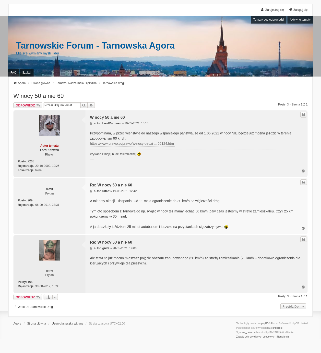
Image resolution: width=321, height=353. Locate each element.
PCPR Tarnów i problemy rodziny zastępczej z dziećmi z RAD (92, 159)
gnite (49, 270)
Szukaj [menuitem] (26, 72)
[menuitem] (255, 337)
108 (30, 282)
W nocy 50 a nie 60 (38, 95)
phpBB (265, 323)
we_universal (249, 332)
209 (30, 200)
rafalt (49, 189)
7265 (31, 161)
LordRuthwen (49, 150)
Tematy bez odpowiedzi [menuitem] (268, 19)
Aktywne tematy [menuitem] (300, 19)
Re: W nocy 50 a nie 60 (111, 185)
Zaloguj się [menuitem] (298, 10)
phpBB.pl (278, 328)
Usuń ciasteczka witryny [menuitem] (67, 323)
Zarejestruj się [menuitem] (272, 10)
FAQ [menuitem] (13, 72)
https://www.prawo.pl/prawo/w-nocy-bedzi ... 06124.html (132, 143)
